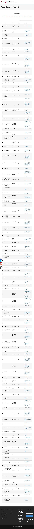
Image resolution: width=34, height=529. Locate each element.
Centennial (26, 146)
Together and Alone (27, 437)
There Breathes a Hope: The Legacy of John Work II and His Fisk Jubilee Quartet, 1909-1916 (28, 43)
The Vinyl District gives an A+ (20, 514)
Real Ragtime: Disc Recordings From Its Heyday (27, 90)
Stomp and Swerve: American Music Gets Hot (28, 419)
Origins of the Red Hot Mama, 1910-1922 (27, 150)
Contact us (11, 513)
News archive (12, 512)
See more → (19, 521)
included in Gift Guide (21, 511)
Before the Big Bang (27, 115)
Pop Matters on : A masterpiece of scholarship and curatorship (21, 518)
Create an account (12, 511)
